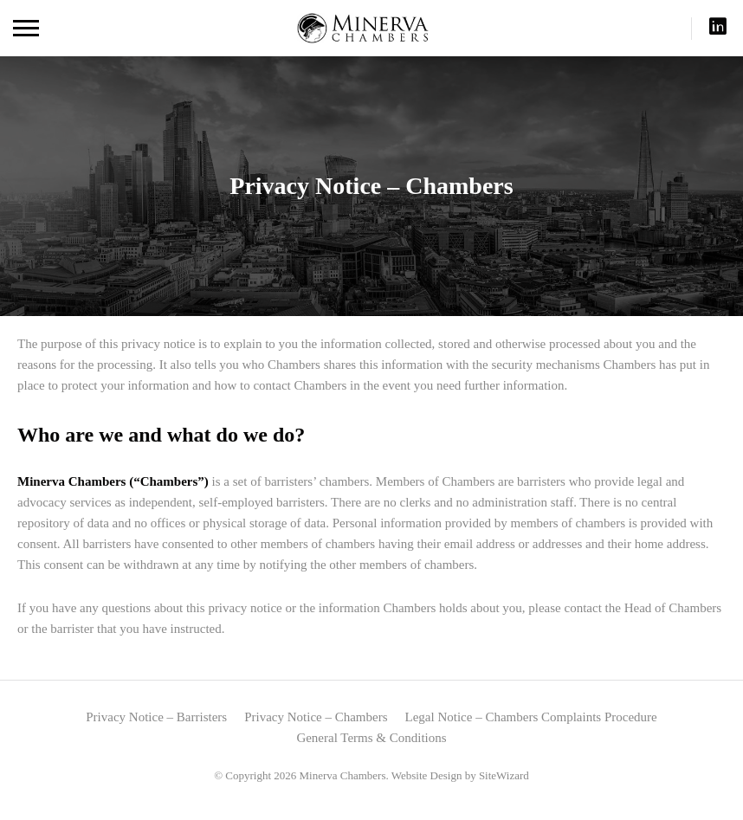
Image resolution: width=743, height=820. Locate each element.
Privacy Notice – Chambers (315, 717)
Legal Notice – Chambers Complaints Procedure (531, 717)
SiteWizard (504, 775)
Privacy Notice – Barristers (156, 717)
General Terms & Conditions (371, 738)
